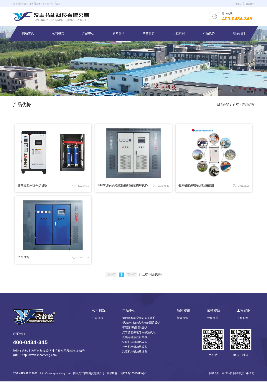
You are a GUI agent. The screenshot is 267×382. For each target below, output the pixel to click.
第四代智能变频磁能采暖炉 (139, 318)
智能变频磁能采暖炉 (134, 328)
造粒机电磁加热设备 (134, 342)
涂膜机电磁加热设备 (134, 352)
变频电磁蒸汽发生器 (134, 337)
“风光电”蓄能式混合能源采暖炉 (141, 323)
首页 (236, 104)
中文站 (237, 3)
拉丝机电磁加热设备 (134, 347)
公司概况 (97, 318)
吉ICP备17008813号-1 (133, 373)
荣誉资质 (212, 318)
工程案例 (242, 318)
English (249, 3)
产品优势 (248, 104)
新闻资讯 (182, 318)
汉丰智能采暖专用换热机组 (139, 332)
